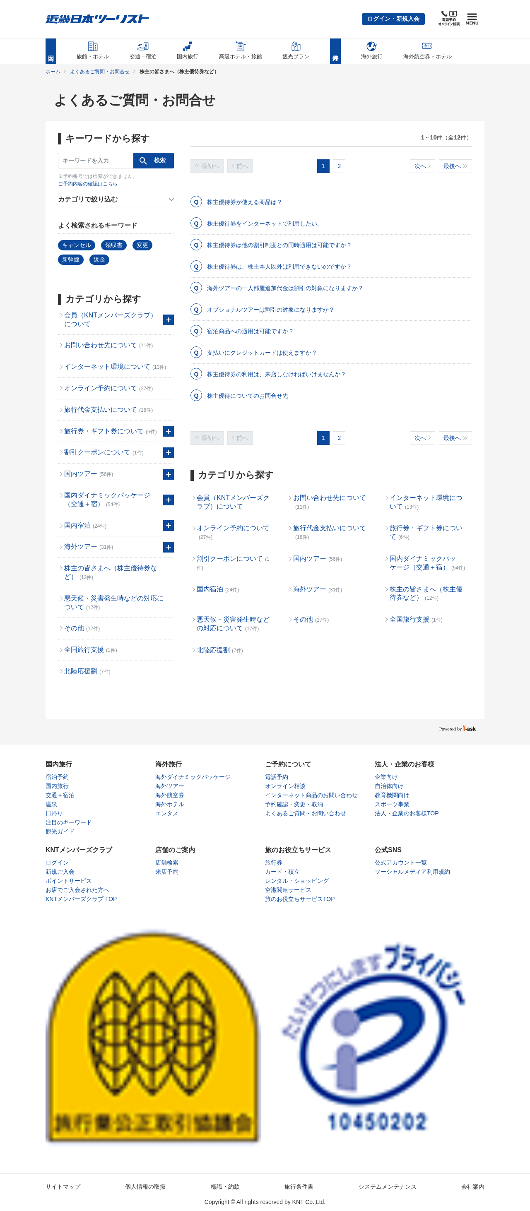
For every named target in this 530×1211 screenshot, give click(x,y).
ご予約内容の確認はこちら (88, 184)
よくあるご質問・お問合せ (100, 71)
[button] (393, 19)
